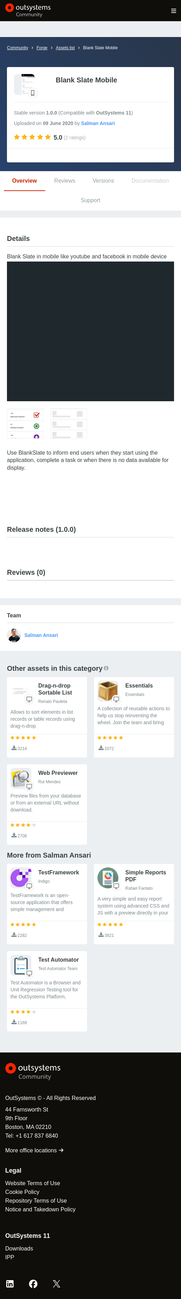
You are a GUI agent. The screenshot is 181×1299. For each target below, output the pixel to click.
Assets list (65, 47)
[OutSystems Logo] (43, 1071)
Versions (103, 181)
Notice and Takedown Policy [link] (40, 1209)
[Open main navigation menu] (174, 10)
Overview (24, 181)
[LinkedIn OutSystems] (10, 1284)
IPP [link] (9, 1257)
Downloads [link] (19, 1248)
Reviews (64, 181)
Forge (42, 47)
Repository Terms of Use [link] (36, 1200)
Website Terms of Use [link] (32, 1183)
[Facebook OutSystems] (33, 1284)
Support (90, 200)
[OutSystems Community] (28, 10)
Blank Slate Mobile (100, 47)
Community (17, 47)
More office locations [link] (34, 1150)
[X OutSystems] (56, 1284)
